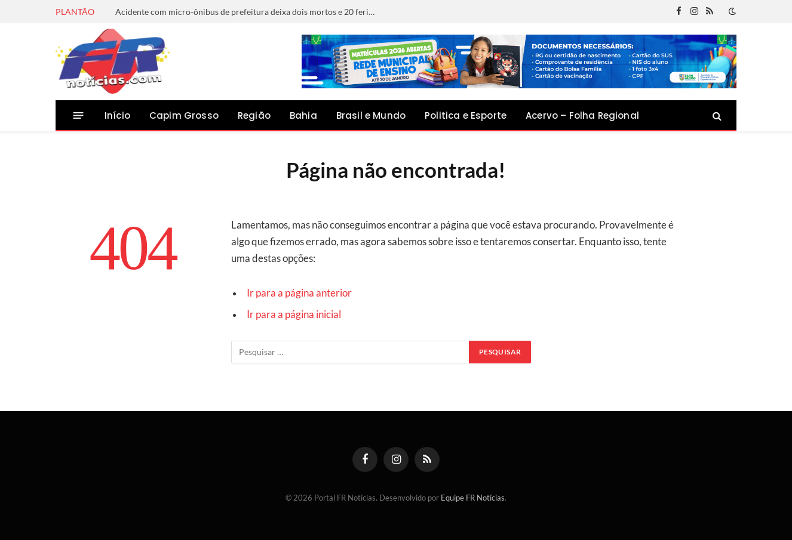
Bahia (303, 115)
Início (117, 115)
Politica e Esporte (465, 115)
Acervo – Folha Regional (582, 115)
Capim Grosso (184, 115)
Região (254, 115)
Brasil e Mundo (371, 115)
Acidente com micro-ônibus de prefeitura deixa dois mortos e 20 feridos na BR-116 (249, 12)
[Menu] (78, 115)
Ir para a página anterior (299, 293)
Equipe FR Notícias (473, 497)
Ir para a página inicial (294, 314)
